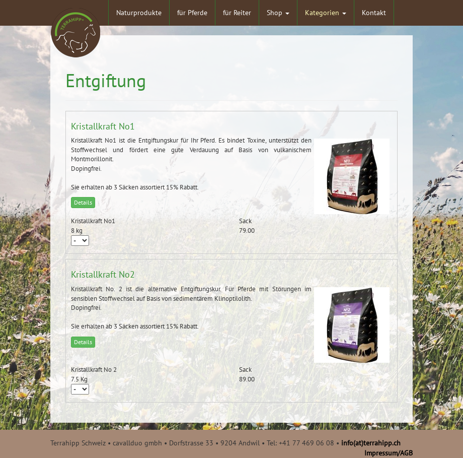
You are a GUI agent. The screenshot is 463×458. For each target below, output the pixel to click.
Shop (278, 12)
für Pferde (192, 12)
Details (83, 202)
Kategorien (325, 12)
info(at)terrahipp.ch (371, 442)
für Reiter (237, 12)
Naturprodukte (139, 12)
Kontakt (374, 12)
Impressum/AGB (388, 452)
